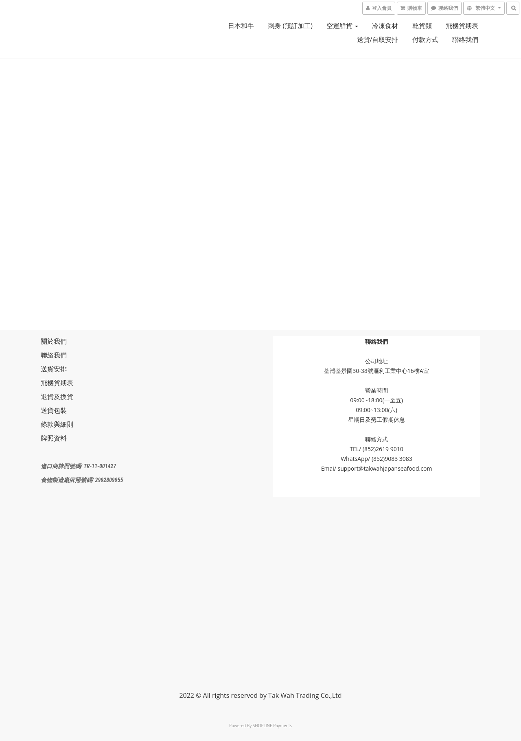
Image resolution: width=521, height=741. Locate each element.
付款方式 (425, 39)
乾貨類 (422, 25)
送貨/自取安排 (377, 39)
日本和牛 (241, 25)
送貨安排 (54, 368)
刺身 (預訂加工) (290, 25)
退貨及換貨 (57, 396)
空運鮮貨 (342, 25)
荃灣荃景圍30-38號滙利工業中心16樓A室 (376, 371)
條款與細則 (57, 424)
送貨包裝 (54, 410)
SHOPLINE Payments (272, 725)
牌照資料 (54, 438)
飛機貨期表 (462, 25)
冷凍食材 (385, 25)
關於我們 (54, 341)
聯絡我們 (465, 39)
